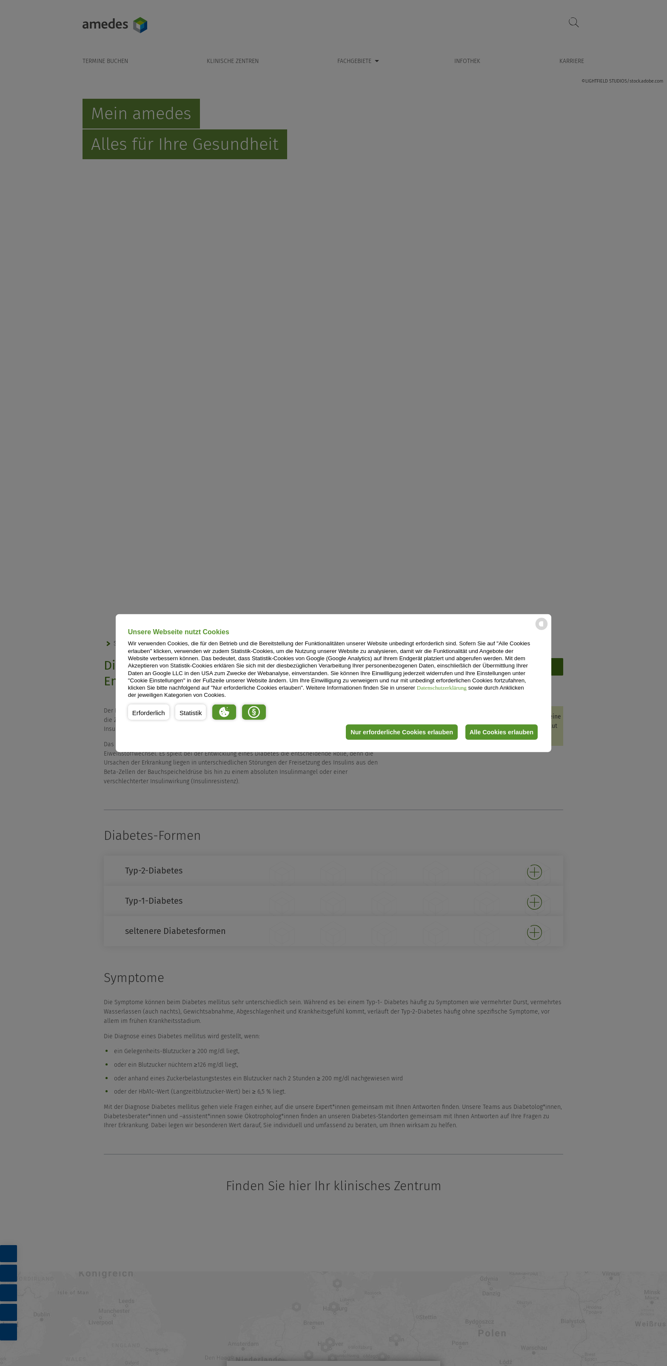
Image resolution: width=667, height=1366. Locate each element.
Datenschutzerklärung (442, 687)
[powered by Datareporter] (541, 629)
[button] (148, 712)
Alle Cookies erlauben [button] (500, 732)
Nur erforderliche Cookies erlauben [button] (399, 732)
